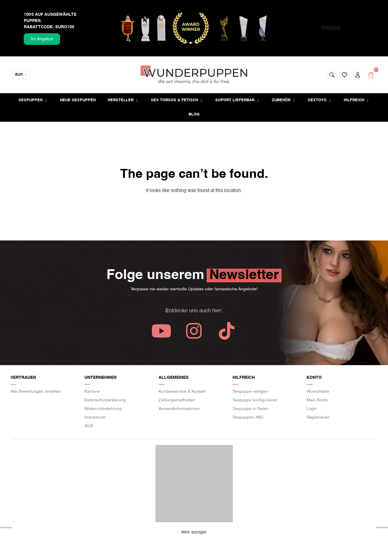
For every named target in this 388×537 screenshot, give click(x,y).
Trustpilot (330, 28)
